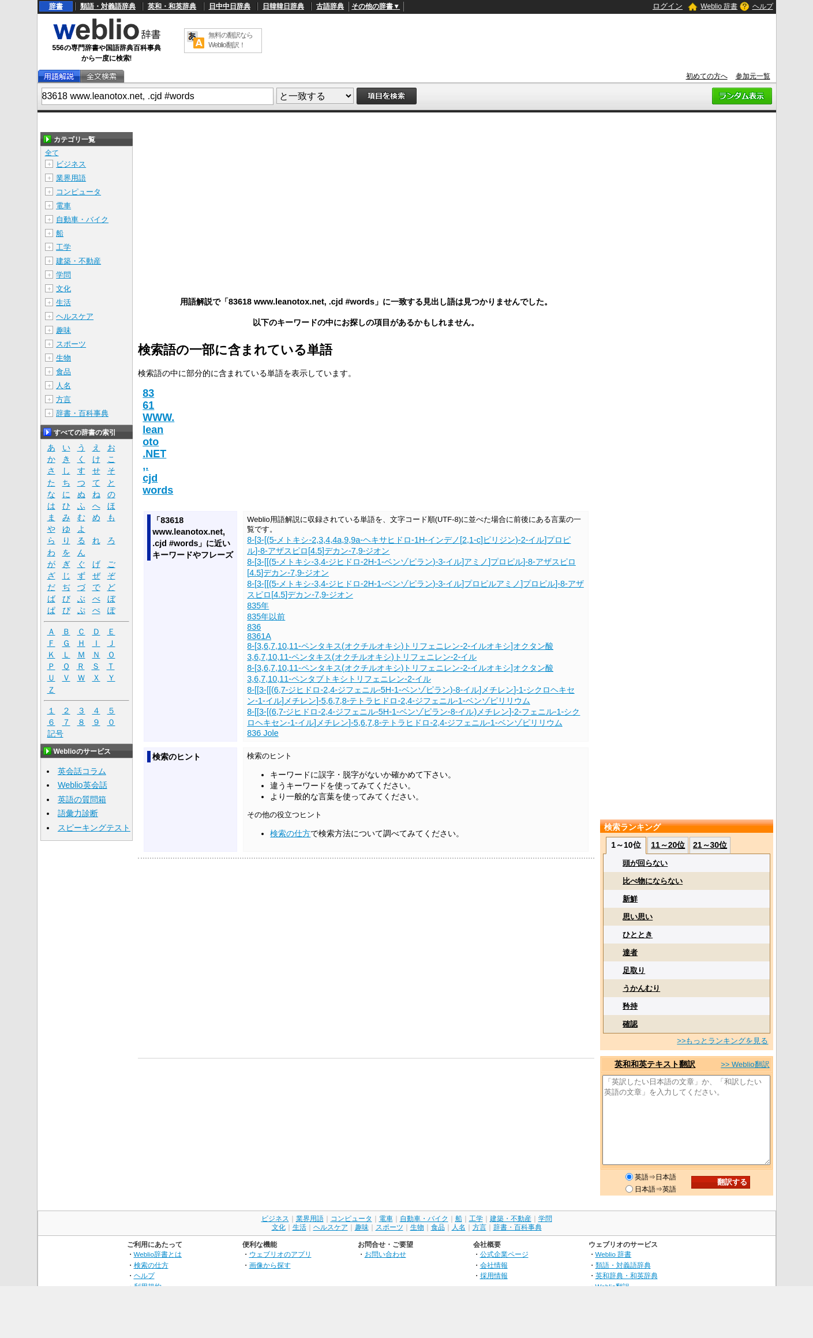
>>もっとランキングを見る (722, 1040)
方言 (63, 399)
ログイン (668, 6)
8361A (259, 636)
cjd (150, 478)
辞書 (56, 6)
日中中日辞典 (229, 6)
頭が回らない (645, 863)
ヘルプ (762, 6)
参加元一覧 (753, 76)
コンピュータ (78, 191)
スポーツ (71, 344)
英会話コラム (82, 771)
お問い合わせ (385, 1254)
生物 (63, 358)
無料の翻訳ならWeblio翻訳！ (230, 40)
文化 (63, 288)
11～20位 (668, 845)
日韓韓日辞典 (283, 6)
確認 (630, 1024)
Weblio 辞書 (718, 6)
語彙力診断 (78, 813)
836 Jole (262, 733)
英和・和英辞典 (172, 6)
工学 (63, 247)
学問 (63, 274)
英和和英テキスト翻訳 (655, 1064)
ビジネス (71, 164)
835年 (258, 605)
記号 (55, 733)
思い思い (638, 916)
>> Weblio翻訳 (745, 1064)
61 (148, 405)
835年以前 (266, 616)
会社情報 (494, 1265)
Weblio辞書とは (158, 1254)
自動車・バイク (82, 219)
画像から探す (270, 1265)
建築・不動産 (78, 261)
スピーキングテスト (94, 827)
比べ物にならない (653, 881)
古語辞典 (330, 6)
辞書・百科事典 (82, 413)
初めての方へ (707, 76)
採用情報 (494, 1275)
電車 (63, 205)
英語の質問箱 (82, 799)
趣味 (63, 330)
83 (148, 393)
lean (153, 429)
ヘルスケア (74, 316)
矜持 (630, 1006)
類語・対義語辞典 (108, 6)
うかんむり (641, 988)
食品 (63, 371)
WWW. (158, 417)
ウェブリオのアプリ (280, 1254)
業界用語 (71, 178)
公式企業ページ (504, 1254)
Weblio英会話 (82, 785)
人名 (63, 385)
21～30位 (710, 845)
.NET (154, 454)
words (158, 490)
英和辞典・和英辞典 (626, 1275)
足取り (634, 970)
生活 (63, 302)
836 (254, 627)
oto (151, 442)
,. (145, 466)
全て (52, 152)
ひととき (638, 934)
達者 (630, 952)
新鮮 (630, 898)
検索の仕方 (290, 833)
